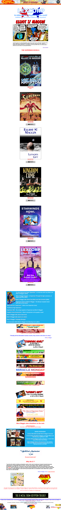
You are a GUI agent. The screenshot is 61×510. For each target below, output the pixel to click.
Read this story (30, 159)
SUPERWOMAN (30, 377)
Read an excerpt (30, 197)
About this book (30, 87)
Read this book (30, 86)
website (31, 490)
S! (47, 337)
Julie (9, 467)
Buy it (30, 88)
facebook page (37, 490)
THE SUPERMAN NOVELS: (30, 50)
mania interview (51, 471)
